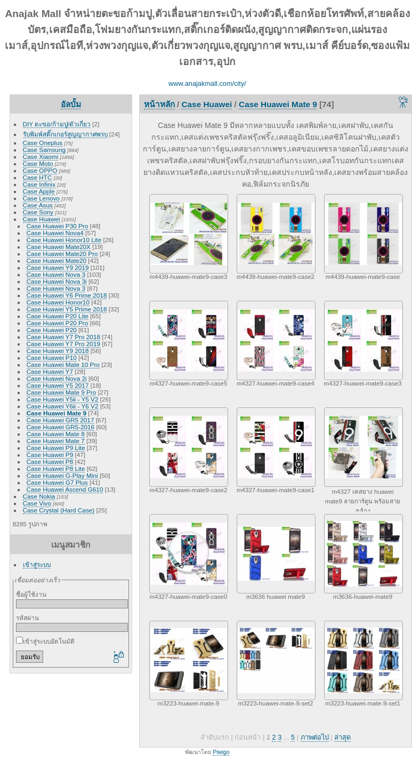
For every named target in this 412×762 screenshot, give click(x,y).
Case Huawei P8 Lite (56, 468)
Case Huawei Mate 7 (56, 440)
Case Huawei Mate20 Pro (62, 253)
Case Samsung (44, 149)
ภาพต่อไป (315, 737)
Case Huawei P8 (50, 461)
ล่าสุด (342, 737)
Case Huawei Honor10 (58, 302)
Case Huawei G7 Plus (57, 482)
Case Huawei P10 (52, 357)
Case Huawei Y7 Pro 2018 (63, 336)
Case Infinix (39, 184)
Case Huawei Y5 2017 (58, 385)
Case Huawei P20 (52, 329)
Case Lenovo (41, 198)
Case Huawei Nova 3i (57, 281)
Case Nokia (39, 496)
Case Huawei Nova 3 (56, 274)
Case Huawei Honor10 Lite (64, 239)
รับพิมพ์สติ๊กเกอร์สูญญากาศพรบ (65, 134)
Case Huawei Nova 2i (57, 378)
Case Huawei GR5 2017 (60, 419)
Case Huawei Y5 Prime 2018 (67, 309)
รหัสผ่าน (27, 617)
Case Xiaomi (41, 156)
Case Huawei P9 (50, 454)
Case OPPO (40, 170)
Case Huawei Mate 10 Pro (63, 364)
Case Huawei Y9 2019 (58, 267)
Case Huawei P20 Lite (57, 315)
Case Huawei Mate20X (59, 246)
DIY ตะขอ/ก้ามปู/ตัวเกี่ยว (57, 124)
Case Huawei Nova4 (55, 232)
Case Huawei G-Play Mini (62, 475)
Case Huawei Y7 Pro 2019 (63, 343)
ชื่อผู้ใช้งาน (31, 594)
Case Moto (38, 163)
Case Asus (38, 205)
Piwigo (221, 752)
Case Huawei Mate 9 (56, 413)
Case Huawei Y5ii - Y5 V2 (63, 399)
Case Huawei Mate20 (57, 260)
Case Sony (38, 211)
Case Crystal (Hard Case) (59, 510)
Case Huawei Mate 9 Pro (61, 392)
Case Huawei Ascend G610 (65, 489)
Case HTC (37, 177)
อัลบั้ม (71, 104)
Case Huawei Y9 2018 (58, 350)
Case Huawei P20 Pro (57, 322)
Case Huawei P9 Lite (56, 447)
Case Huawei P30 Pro (57, 225)
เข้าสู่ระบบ (37, 564)
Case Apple (39, 191)
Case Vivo (37, 503)
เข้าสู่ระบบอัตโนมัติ (45, 641)
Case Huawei (41, 218)
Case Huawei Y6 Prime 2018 (67, 295)
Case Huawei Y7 (50, 371)
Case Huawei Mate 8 (56, 433)
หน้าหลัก (159, 104)
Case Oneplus (43, 142)
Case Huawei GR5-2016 (61, 426)
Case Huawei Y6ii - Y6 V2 (63, 406)
